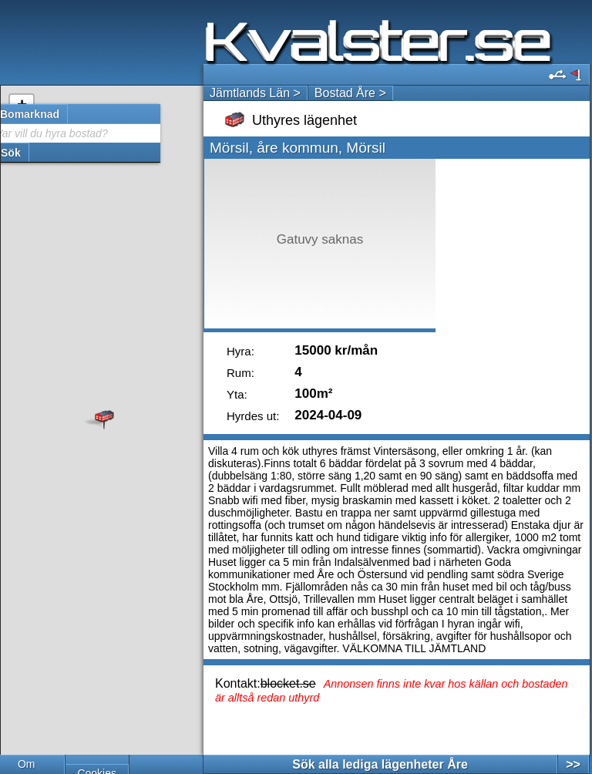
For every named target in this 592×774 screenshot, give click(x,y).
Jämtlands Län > (255, 92)
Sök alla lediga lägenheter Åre (380, 764)
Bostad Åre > (350, 92)
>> (573, 764)
